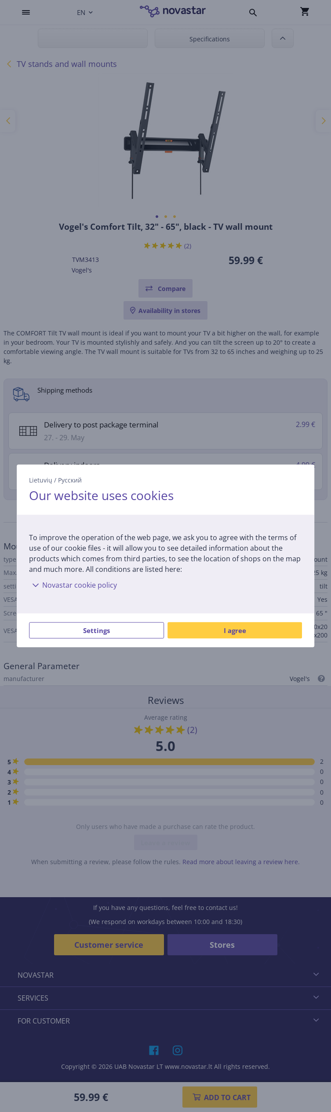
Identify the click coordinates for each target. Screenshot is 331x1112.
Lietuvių (40, 480)
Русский (70, 480)
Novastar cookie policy (73, 585)
